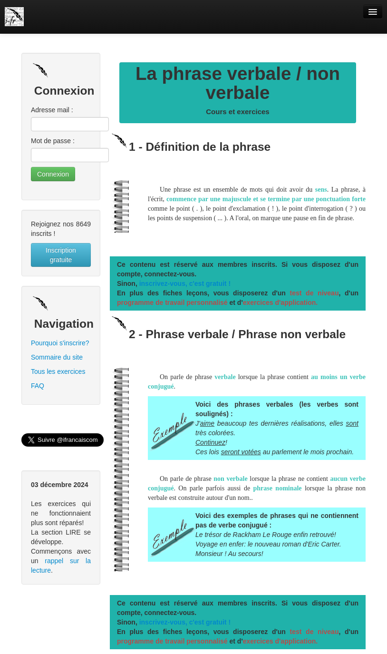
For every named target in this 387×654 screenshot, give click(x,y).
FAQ (37, 386)
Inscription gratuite (61, 255)
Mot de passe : (53, 141)
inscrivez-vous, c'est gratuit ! (185, 283)
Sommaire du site (57, 357)
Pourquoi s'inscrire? (60, 343)
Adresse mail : (52, 110)
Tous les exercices (58, 371)
